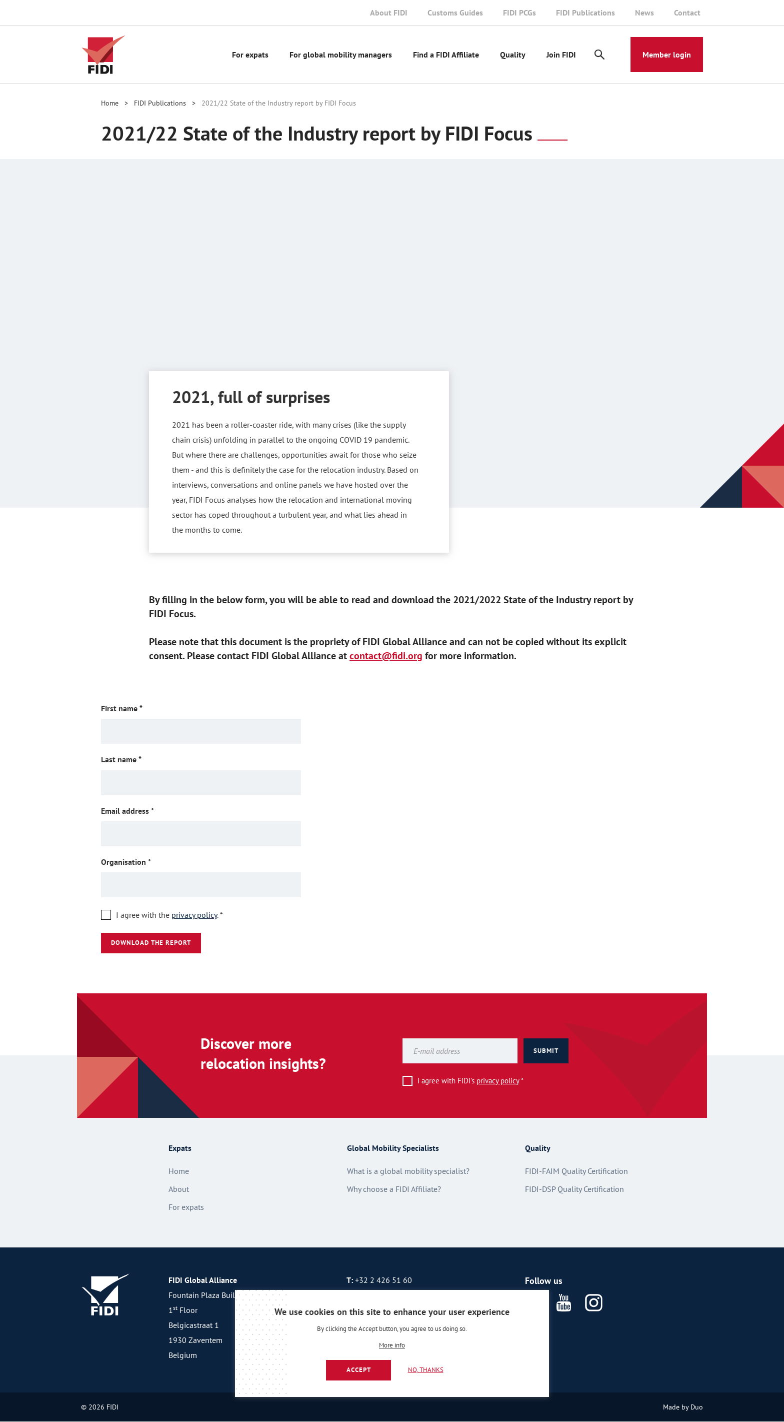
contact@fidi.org (386, 655)
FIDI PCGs (519, 13)
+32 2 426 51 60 (383, 1280)
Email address (143, 810)
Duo (696, 1406)
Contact (687, 13)
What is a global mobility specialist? (408, 1171)
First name (137, 708)
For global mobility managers (341, 55)
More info (392, 1345)
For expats (250, 55)
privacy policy (194, 915)
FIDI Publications (585, 13)
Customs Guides (455, 13)
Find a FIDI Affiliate (446, 55)
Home (109, 103)
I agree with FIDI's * (471, 1080)
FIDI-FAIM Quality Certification (576, 1171)
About (178, 1189)
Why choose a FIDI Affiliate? (394, 1189)
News (644, 13)
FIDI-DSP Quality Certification (574, 1189)
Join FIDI (561, 55)
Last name (137, 759)
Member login (666, 55)
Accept (358, 1369)
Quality (513, 55)
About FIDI (389, 13)
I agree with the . (169, 914)
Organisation (141, 861)
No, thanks (426, 1369)
